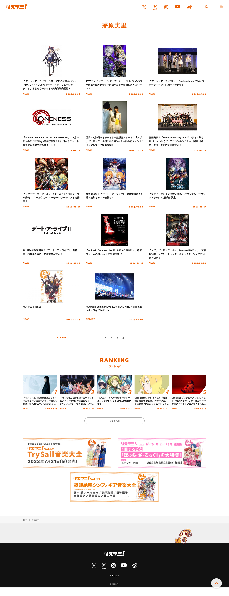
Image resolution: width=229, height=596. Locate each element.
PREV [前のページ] (64, 344)
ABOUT (114, 584)
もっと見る (114, 428)
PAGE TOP (216, 583)
